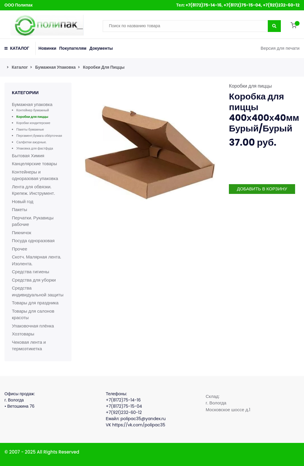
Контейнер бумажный (32, 110)
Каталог (20, 67)
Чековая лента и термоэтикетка (29, 345)
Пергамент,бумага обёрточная (39, 135)
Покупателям (73, 48)
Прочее (19, 249)
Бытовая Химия (28, 155)
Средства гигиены (30, 272)
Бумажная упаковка (55, 67)
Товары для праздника (35, 303)
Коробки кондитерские (33, 122)
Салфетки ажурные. (31, 142)
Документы (101, 48)
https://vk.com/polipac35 (138, 425)
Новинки (47, 48)
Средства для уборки (34, 280)
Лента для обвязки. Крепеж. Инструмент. (33, 190)
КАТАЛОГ (16, 48)
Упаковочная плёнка (33, 326)
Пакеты (19, 209)
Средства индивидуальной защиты (38, 291)
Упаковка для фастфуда (34, 148)
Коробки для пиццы (103, 67)
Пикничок (21, 232)
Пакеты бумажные (30, 129)
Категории (25, 92)
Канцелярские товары (34, 163)
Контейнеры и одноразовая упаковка (35, 175)
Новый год (22, 201)
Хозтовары (23, 334)
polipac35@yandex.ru (143, 419)
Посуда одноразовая (33, 240)
